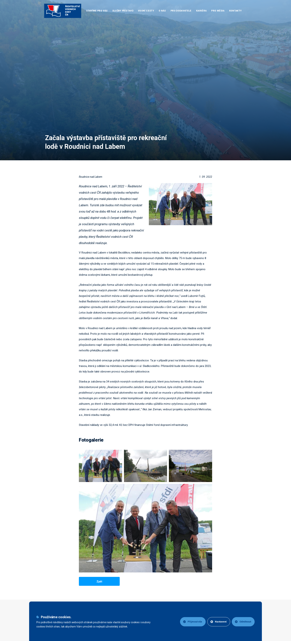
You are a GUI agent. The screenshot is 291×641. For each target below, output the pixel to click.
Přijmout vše (191, 621)
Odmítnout (243, 621)
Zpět (99, 581)
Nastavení (218, 621)
